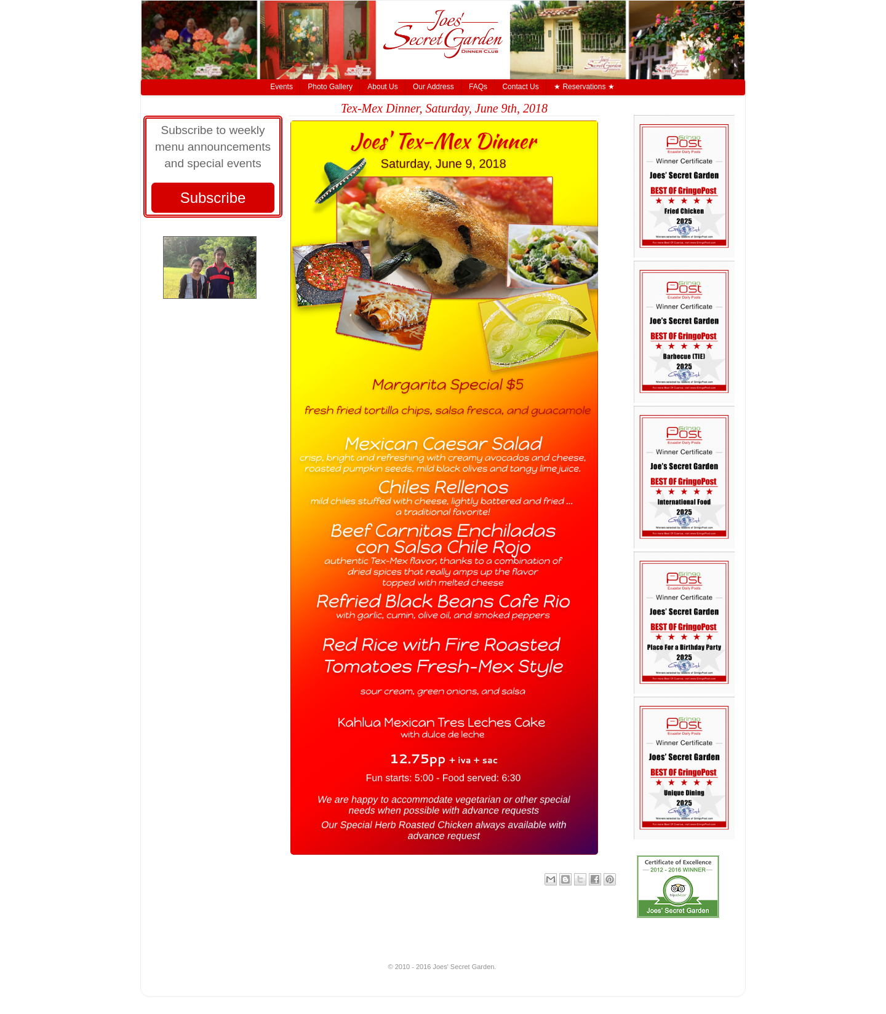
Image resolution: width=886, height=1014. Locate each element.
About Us (382, 86)
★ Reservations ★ (584, 86)
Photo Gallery (330, 86)
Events (281, 86)
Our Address (433, 86)
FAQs (478, 86)
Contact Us (520, 86)
